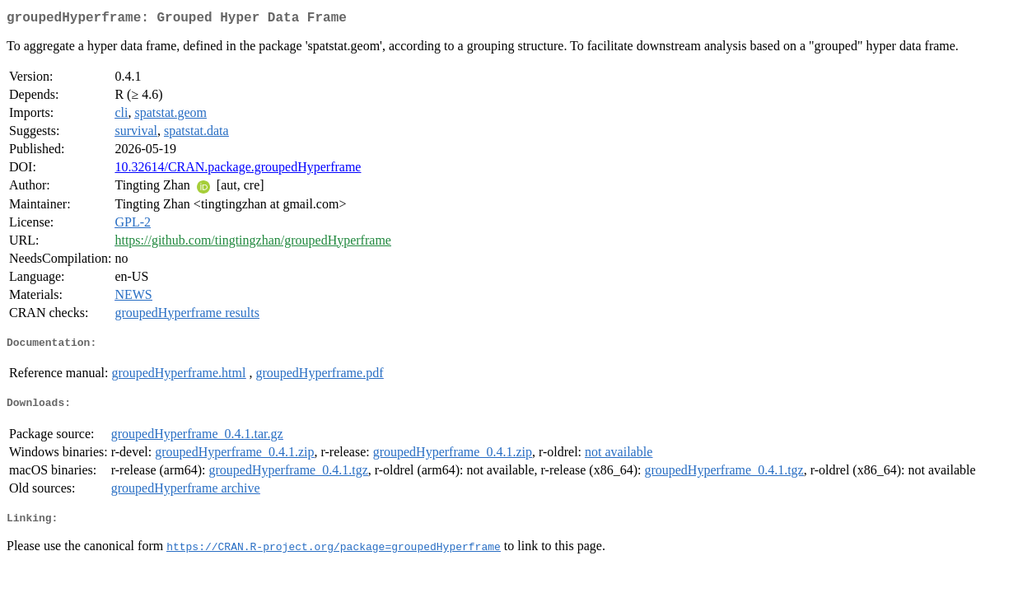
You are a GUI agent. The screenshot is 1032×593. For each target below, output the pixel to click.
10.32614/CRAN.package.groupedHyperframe (237, 170)
